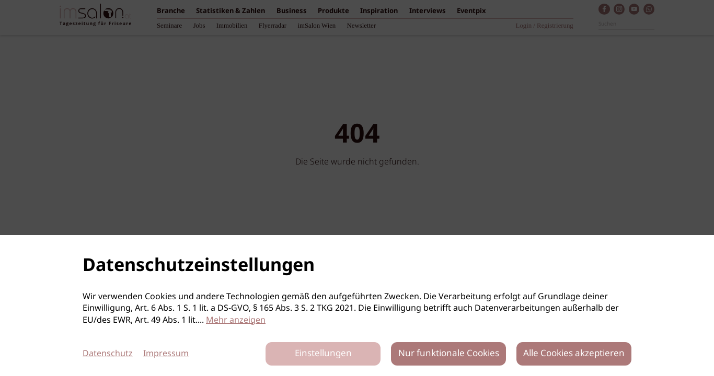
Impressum (166, 353)
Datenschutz (108, 353)
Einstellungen (323, 354)
